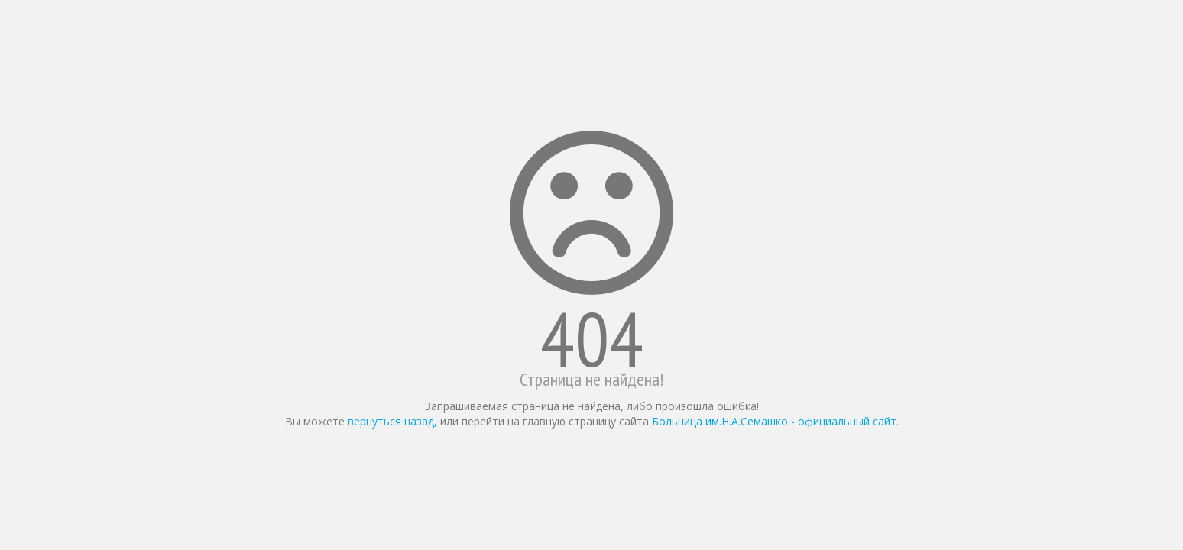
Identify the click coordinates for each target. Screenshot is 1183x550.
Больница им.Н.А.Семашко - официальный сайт (774, 421)
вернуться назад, (392, 421)
